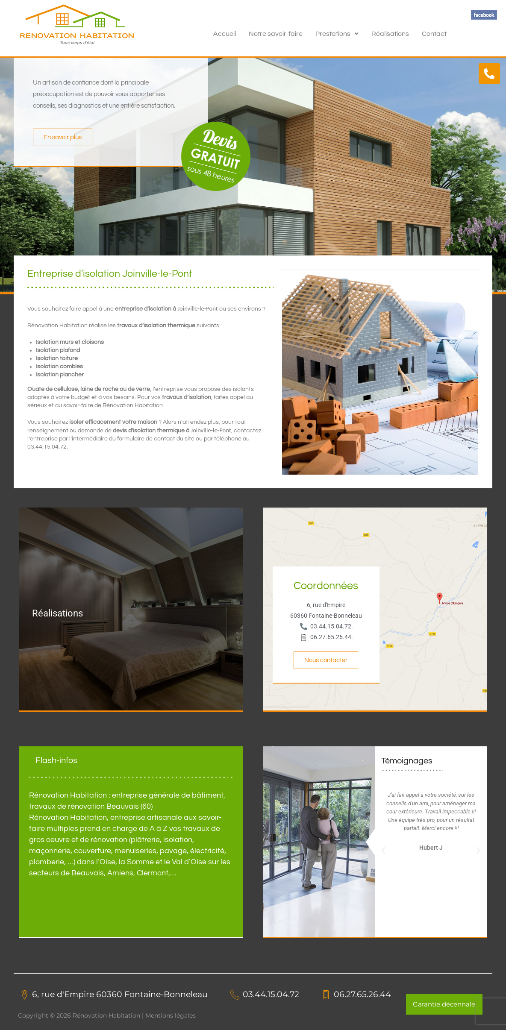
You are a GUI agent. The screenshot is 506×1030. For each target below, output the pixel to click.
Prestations (337, 33)
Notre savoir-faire (276, 33)
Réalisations (390, 33)
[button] (337, 34)
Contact (434, 33)
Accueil (224, 33)
